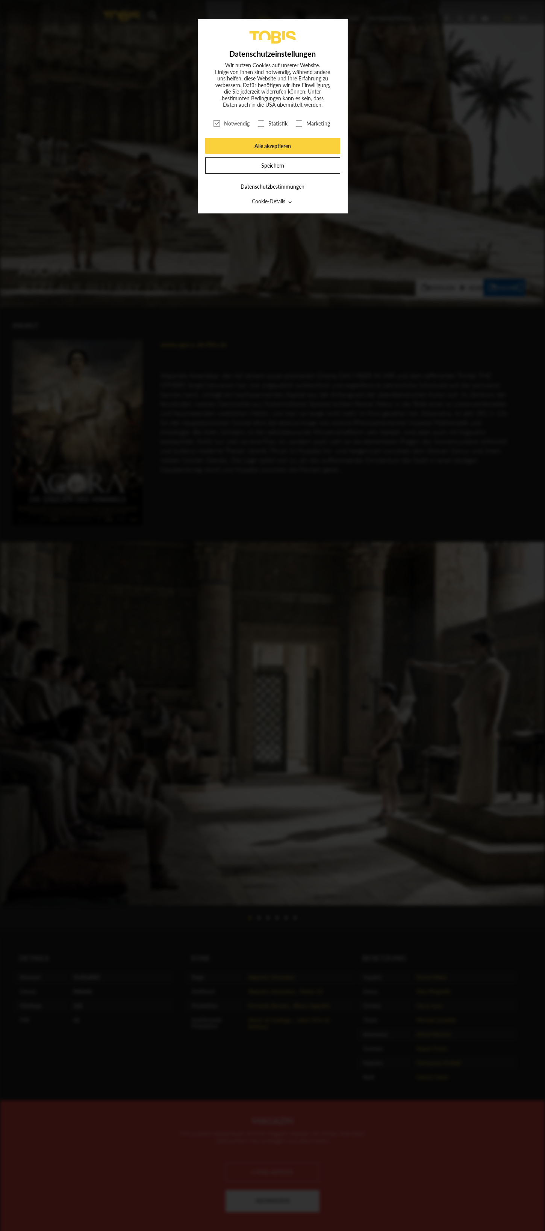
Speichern (272, 165)
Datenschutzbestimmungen (272, 186)
